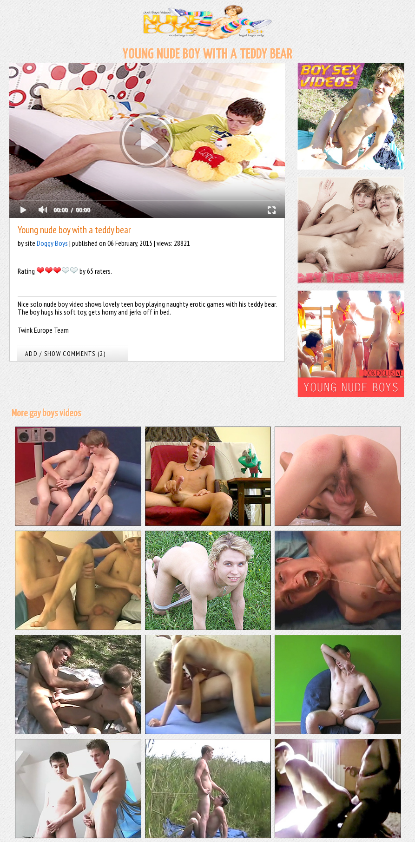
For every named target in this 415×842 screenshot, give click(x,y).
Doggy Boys (52, 243)
